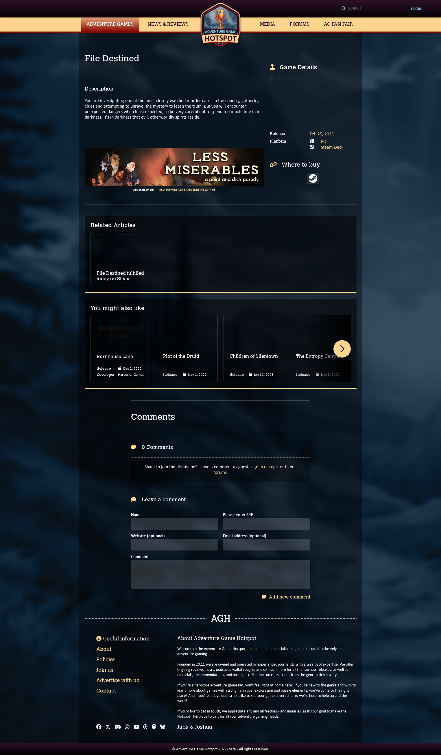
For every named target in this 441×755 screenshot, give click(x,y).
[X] (107, 727)
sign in (257, 466)
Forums (299, 24)
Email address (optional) (244, 536)
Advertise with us (117, 680)
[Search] (370, 8)
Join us (104, 670)
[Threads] (145, 727)
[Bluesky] (162, 727)
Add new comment (286, 596)
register (276, 466)
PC (323, 141)
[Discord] (118, 727)
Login (416, 8)
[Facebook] (99, 727)
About (103, 649)
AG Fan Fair (338, 24)
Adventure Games (110, 24)
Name (136, 515)
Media (267, 24)
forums (220, 472)
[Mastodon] (154, 727)
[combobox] (370, 8)
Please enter (238, 515)
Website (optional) (148, 536)
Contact (106, 691)
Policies (105, 659)
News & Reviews (168, 24)
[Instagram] (127, 727)
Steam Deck (332, 147)
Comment (140, 557)
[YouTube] (136, 727)
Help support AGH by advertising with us (187, 189)
